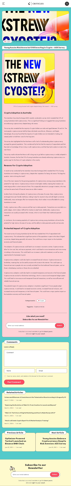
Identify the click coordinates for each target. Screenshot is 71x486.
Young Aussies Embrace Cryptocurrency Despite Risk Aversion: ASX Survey (53, 441)
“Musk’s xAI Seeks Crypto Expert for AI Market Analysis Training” (27, 420)
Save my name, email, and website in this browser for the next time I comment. (30, 376)
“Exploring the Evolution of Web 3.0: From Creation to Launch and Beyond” (30, 405)
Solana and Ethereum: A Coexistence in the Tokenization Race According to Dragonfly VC (35, 397)
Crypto (7, 41)
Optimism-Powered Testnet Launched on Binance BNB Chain (15, 441)
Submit (59, 325)
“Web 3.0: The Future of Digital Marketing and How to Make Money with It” (30, 413)
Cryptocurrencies (39, 307)
